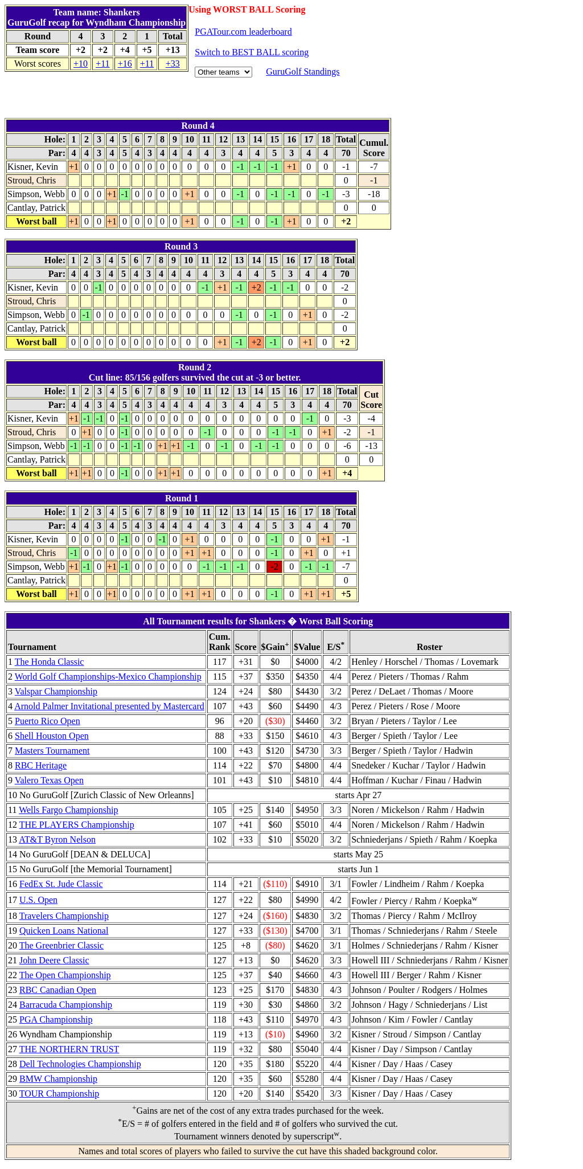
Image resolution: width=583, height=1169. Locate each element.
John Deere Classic (54, 960)
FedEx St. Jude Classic (61, 884)
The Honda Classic (49, 662)
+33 (173, 63)
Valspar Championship (56, 691)
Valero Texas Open (49, 780)
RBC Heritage (41, 765)
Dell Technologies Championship (80, 1064)
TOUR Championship (59, 1093)
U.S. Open (38, 900)
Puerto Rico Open (47, 721)
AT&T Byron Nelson (57, 839)
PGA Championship (55, 1019)
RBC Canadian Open (57, 990)
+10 (80, 63)
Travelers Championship (64, 916)
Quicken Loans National (63, 930)
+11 (102, 63)
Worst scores (37, 63)
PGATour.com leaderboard (243, 31)
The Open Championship (65, 975)
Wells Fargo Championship (68, 810)
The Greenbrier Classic (61, 945)
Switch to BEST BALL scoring (252, 52)
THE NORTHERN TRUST (69, 1049)
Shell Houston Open (52, 736)
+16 (125, 63)
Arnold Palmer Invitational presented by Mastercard (109, 706)
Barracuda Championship (65, 1004)
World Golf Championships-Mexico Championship (108, 676)
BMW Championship (58, 1079)
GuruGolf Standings (302, 71)
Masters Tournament (52, 750)
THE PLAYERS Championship (76, 824)
